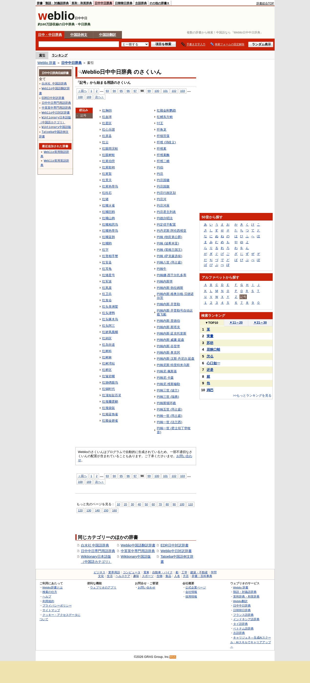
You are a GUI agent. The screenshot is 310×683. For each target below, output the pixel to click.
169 (89, 96)
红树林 (107, 357)
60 (153, 504)
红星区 (107, 123)
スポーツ (148, 576)
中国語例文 (78, 35)
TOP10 (211, 323)
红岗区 (107, 338)
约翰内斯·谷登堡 (168, 346)
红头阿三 (108, 325)
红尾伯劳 (108, 161)
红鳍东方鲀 (165, 117)
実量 (210, 336)
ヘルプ (46, 596)
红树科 (107, 351)
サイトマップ (51, 610)
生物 (159, 576)
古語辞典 (141, 3)
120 (80, 510)
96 (128, 90)
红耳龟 (107, 269)
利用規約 (48, 601)
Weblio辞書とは (52, 587)
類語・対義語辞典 (57, 3)
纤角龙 (161, 129)
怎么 (210, 356)
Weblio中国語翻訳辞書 (138, 545)
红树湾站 (108, 363)
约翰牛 (161, 269)
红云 (105, 142)
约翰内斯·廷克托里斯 (171, 333)
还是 (210, 370)
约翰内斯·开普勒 (168, 304)
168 (80, 96)
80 (167, 504)
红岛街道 (108, 345)
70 (160, 504)
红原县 (107, 136)
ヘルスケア (123, 576)
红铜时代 (108, 389)
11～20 (236, 322)
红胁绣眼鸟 (110, 382)
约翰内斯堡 (165, 281)
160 (114, 510)
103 (182, 90)
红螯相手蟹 (110, 256)
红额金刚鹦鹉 (166, 110)
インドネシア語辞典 (246, 619)
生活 (110, 576)
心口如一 (213, 363)
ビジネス (99, 572)
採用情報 (191, 596)
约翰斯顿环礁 (166, 403)
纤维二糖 (163, 161)
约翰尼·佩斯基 (167, 371)
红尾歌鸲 (108, 167)
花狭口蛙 (213, 349)
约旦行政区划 (166, 193)
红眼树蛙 (108, 155)
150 (106, 510)
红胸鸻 (107, 110)
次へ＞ (99, 96)
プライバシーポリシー (57, 605)
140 (97, 510)
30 (132, 504)
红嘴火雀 (108, 205)
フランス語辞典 (243, 614)
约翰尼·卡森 (165, 377)
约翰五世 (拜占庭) (169, 409)
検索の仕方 (49, 591)
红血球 (107, 117)
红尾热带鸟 (110, 186)
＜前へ (82, 90)
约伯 (160, 167)
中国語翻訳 (107, 35)
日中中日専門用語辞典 (98, 551)
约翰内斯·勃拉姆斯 (170, 288)
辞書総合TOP (265, 3)
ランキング (60, 55)
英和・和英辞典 (81, 3)
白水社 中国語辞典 (95, 545)
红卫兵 (107, 294)
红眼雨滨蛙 (110, 148)
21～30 (260, 322)
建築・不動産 (199, 572)
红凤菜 (107, 288)
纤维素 (161, 148)
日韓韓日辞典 (123, 3)
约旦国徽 (163, 180)
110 (190, 504)
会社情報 (191, 591)
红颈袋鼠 (108, 408)
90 (174, 504)
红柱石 (107, 193)
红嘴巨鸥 (108, 212)
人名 (177, 576)
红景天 (107, 180)
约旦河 (161, 199)
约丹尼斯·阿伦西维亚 (171, 230)
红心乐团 (108, 129)
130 (89, 510)
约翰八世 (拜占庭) (169, 262)
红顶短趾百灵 (111, 395)
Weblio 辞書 (47, 63)
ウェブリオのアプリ (103, 587)
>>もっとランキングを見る (252, 395)
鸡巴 (210, 390)
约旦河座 (163, 205)
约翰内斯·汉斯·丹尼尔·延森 (175, 358)
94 (114, 90)
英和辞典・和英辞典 (246, 596)
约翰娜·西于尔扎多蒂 (171, 275)
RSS (173, 657)
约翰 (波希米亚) (168, 243)
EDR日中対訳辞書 (174, 545)
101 (165, 90)
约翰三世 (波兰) (168, 390)
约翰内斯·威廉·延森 (170, 340)
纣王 (160, 123)
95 (121, 90)
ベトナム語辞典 (243, 628)
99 (149, 90)
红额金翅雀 (110, 420)
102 (173, 90)
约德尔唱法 (165, 218)
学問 (214, 572)
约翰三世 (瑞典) (168, 397)
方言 (186, 576)
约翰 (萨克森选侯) (169, 256)
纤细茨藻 (163, 136)
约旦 (160, 174)
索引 (42, 55)
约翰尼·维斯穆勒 (168, 384)
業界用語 (114, 572)
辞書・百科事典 (202, 576)
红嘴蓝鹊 (108, 237)
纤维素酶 (163, 155)
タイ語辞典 (240, 623)
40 (139, 504)
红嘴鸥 (107, 243)
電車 (146, 572)
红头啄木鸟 (110, 319)
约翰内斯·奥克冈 (168, 352)
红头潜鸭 (108, 313)
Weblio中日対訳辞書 (176, 551)
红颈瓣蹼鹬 (110, 401)
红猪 (105, 199)
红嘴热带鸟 (110, 230)
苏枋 (210, 343)
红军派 (107, 281)
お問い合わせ (146, 587)
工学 (184, 572)
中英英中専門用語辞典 (138, 551)
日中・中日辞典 (50, 35)
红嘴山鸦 (108, 218)
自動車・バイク (162, 572)
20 (125, 504)
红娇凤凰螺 (110, 332)
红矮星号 (108, 275)
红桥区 (107, 370)
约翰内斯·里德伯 (168, 321)
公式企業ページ (195, 587)
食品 (168, 576)
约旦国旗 (163, 186)
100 (156, 90)
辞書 (40, 3)
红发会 (107, 300)
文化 (101, 576)
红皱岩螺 (108, 376)
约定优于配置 (166, 224)
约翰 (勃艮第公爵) (169, 237)
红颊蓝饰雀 (110, 414)
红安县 (107, 262)
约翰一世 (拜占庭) (169, 416)
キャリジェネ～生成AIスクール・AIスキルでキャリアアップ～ (250, 642)
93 (107, 90)
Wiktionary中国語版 (136, 556)
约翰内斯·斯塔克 (168, 327)
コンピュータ (131, 572)
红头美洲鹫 (110, 306)
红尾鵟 (107, 174)
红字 (105, 250)
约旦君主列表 (166, 212)
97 (135, 90)
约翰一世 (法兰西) (169, 422)
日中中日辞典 (103, 3)
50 (146, 504)
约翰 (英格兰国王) (169, 250)
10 (118, 504)
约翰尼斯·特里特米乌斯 (173, 365)
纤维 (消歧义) (166, 142)
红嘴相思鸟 (110, 224)
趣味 (136, 576)
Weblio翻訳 (240, 601)
